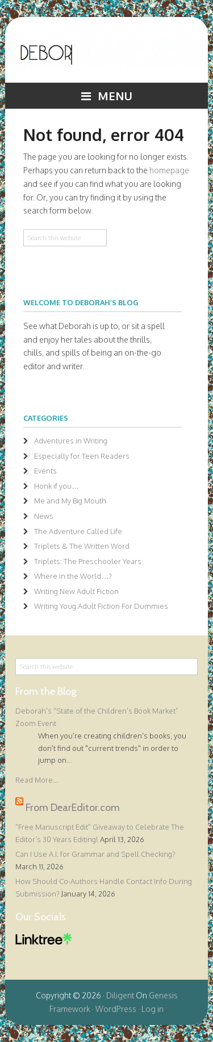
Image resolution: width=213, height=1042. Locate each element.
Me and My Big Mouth (70, 500)
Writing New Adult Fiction (76, 591)
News (43, 515)
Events (45, 470)
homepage (169, 170)
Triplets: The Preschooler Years (87, 561)
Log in (152, 1009)
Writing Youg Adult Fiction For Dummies (101, 605)
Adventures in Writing (70, 440)
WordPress (115, 1009)
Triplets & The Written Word (82, 545)
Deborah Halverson (106, 58)
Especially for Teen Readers (82, 455)
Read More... (36, 779)
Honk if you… (56, 485)
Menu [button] (115, 95)
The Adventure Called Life (78, 531)
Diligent (120, 995)
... (69, 760)
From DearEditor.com (73, 807)
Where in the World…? (73, 575)
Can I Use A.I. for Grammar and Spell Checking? (95, 854)
